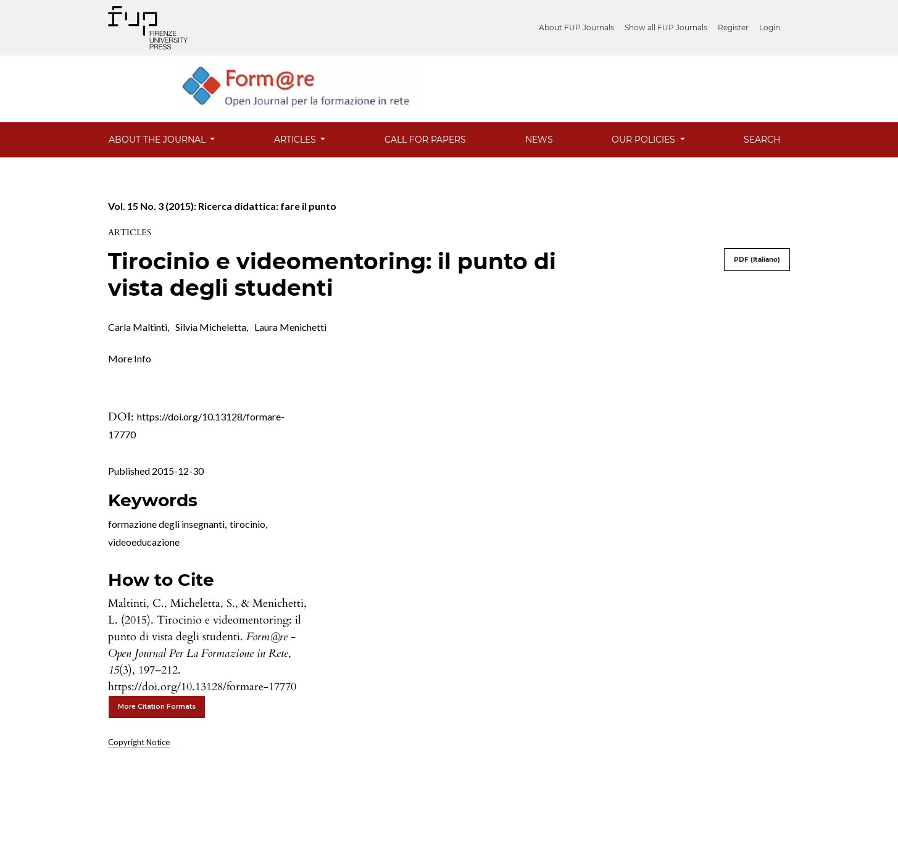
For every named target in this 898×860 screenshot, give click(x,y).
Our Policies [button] (645, 139)
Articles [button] (296, 139)
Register (733, 27)
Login (769, 27)
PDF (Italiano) (757, 260)
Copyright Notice (139, 742)
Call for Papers (425, 139)
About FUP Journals (576, 27)
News (539, 139)
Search (762, 139)
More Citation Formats (157, 707)
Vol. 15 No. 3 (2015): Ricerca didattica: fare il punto (222, 206)
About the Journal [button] (158, 139)
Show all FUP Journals (666, 27)
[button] (129, 357)
